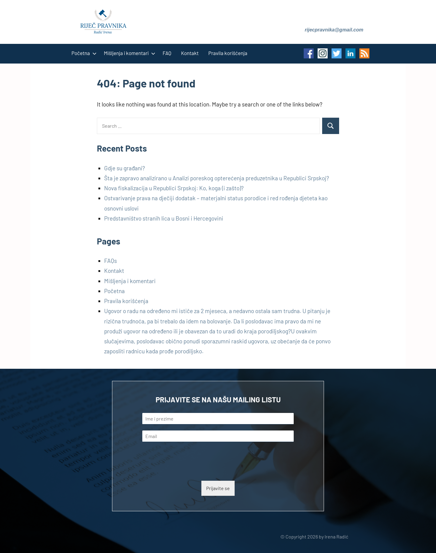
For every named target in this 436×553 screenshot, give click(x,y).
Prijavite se (218, 488)
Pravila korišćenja (227, 53)
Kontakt (190, 53)
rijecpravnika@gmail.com (334, 29)
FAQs (110, 260)
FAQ (167, 53)
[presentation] (188, 470)
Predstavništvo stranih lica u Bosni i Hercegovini (163, 218)
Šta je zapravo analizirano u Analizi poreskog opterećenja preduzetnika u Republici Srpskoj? (216, 178)
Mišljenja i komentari (128, 53)
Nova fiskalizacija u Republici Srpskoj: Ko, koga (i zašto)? (174, 188)
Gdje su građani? (124, 168)
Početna (82, 53)
